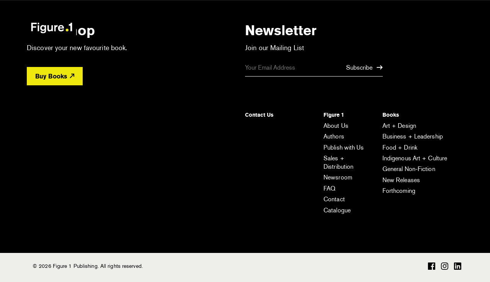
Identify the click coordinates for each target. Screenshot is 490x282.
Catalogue (337, 210)
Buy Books (54, 76)
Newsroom (337, 177)
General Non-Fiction (408, 169)
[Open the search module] (419, 27)
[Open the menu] (451, 29)
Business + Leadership (412, 136)
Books (390, 114)
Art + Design (399, 126)
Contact (334, 199)
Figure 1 (333, 114)
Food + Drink (399, 147)
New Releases (401, 180)
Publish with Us (343, 147)
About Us (335, 126)
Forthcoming (398, 191)
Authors (333, 136)
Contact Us (259, 114)
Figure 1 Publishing (51, 27)
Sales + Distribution (338, 162)
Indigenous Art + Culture (414, 158)
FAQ (329, 188)
